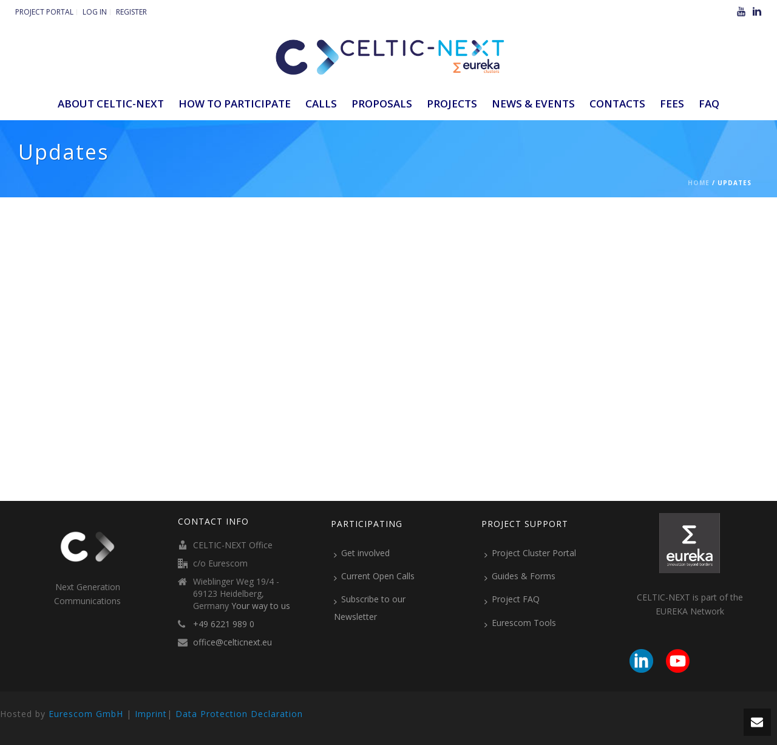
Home (699, 183)
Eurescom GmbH (86, 713)
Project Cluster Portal (530, 553)
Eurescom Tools (520, 623)
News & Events (533, 104)
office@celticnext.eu (232, 642)
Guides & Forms (519, 576)
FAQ (709, 104)
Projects (452, 104)
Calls (321, 104)
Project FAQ (512, 599)
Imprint (151, 713)
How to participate (234, 104)
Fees (672, 104)
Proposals (381, 104)
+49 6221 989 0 (223, 624)
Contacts (617, 104)
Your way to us (260, 605)
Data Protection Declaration (239, 713)
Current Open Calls (374, 576)
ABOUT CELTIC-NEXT (111, 104)
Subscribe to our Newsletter (369, 607)
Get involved (362, 553)
